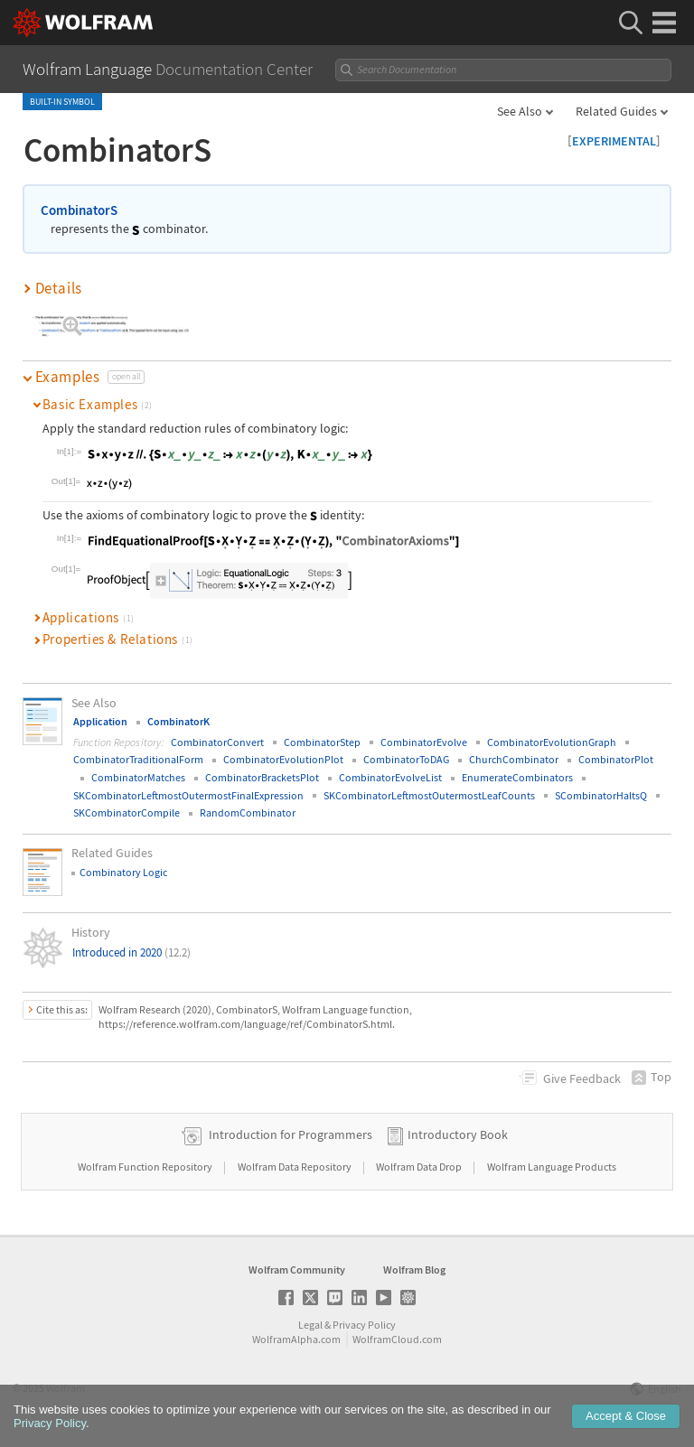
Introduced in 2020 (131, 952)
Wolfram (65, 1388)
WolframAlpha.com (296, 1339)
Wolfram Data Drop (420, 1166)
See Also (519, 111)
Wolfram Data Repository (295, 1166)
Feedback (582, 1078)
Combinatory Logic (123, 872)
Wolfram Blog (414, 1269)
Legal (310, 1324)
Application (100, 721)
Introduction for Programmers (290, 1134)
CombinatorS (79, 210)
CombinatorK (178, 721)
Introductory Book (458, 1134)
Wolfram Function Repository (146, 1166)
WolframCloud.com (397, 1339)
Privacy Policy (364, 1324)
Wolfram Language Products (551, 1166)
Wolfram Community (297, 1269)
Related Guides (616, 111)
